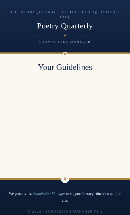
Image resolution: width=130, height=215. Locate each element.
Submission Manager (49, 194)
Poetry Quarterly (65, 25)
